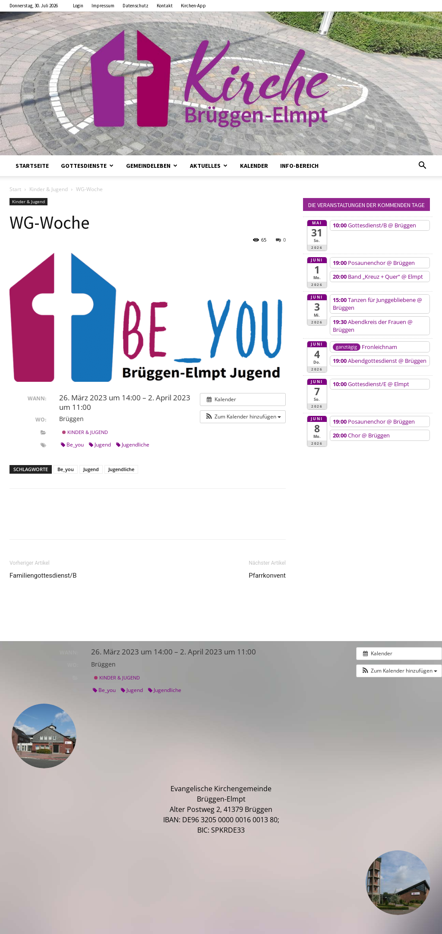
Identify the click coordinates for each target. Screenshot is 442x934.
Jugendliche (132, 444)
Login (78, 6)
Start (15, 189)
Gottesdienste (87, 166)
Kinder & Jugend (48, 189)
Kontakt (165, 6)
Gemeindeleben (151, 166)
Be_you (72, 444)
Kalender (254, 166)
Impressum (103, 6)
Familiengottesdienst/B (43, 575)
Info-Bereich (299, 166)
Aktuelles (208, 166)
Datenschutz (135, 6)
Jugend (100, 444)
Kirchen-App (193, 6)
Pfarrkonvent (267, 575)
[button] (422, 166)
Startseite (32, 166)
